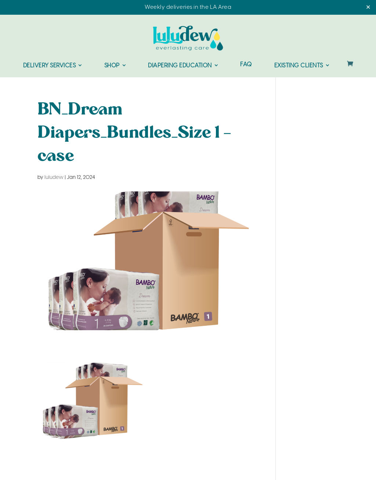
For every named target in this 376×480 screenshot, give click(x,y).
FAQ (246, 65)
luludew (54, 177)
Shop (112, 66)
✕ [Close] (368, 7)
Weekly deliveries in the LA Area (188, 7)
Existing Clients (298, 66)
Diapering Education (180, 66)
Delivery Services (49, 66)
